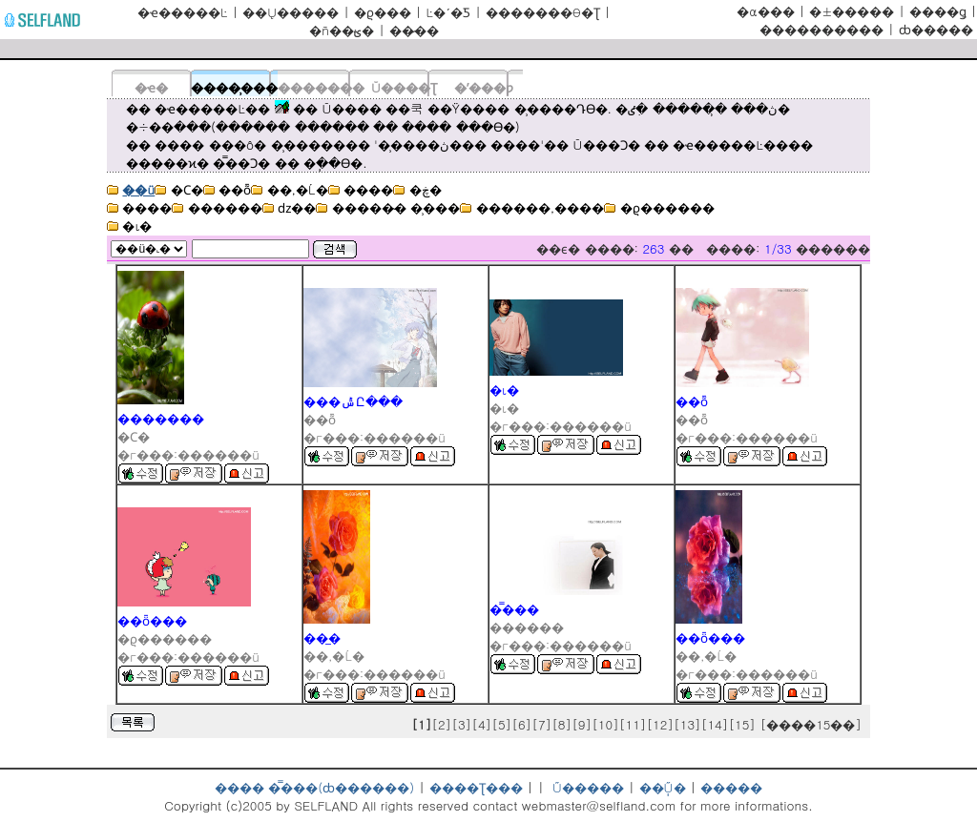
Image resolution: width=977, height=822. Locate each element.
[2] (441, 724)
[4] (481, 724)
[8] (561, 724)
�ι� (129, 225)
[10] (605, 724)
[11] (633, 724)
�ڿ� (417, 189)
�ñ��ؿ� (341, 30)
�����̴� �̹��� (388, 207)
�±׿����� (851, 11)
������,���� (532, 207)
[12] (660, 724)
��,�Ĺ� (289, 189)
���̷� (414, 30)
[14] (715, 724)
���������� (821, 29)
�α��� (765, 11)
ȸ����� (936, 29)
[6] (521, 724)
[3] (461, 724)
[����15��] (812, 724)
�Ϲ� (178, 189)
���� (360, 189)
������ (216, 207)
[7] (541, 724)
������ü (218, 454)
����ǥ (938, 11)
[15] (742, 724)
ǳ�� (289, 207)
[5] (501, 724)
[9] (582, 724)
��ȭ (227, 189)
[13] (687, 724)
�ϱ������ (659, 207)
